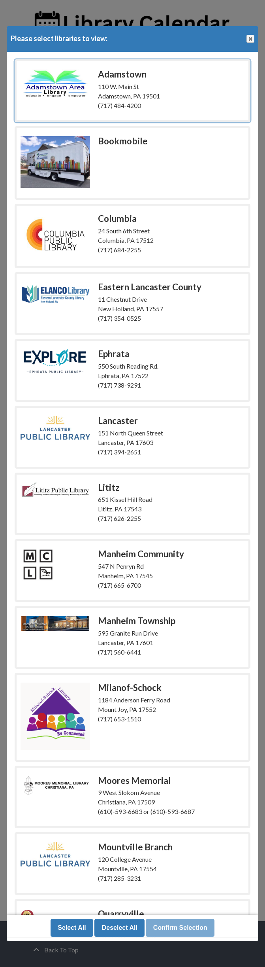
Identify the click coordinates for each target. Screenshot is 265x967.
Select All (72, 928)
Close (250, 39)
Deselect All (119, 928)
